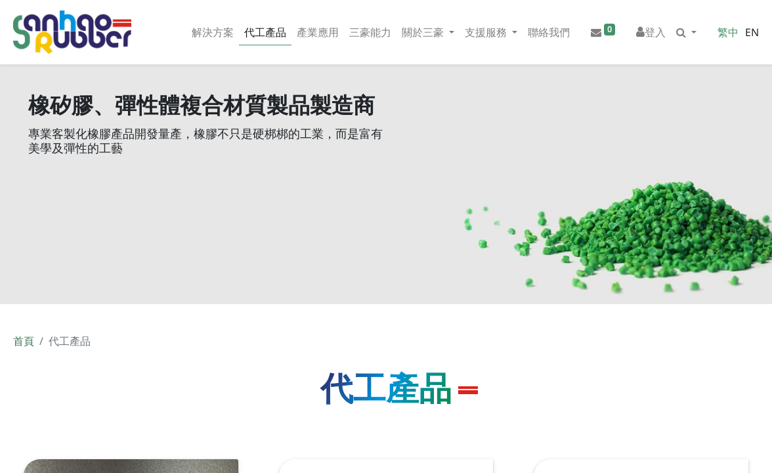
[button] (686, 33)
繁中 (728, 33)
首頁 (23, 343)
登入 (655, 33)
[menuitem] (212, 33)
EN (752, 33)
